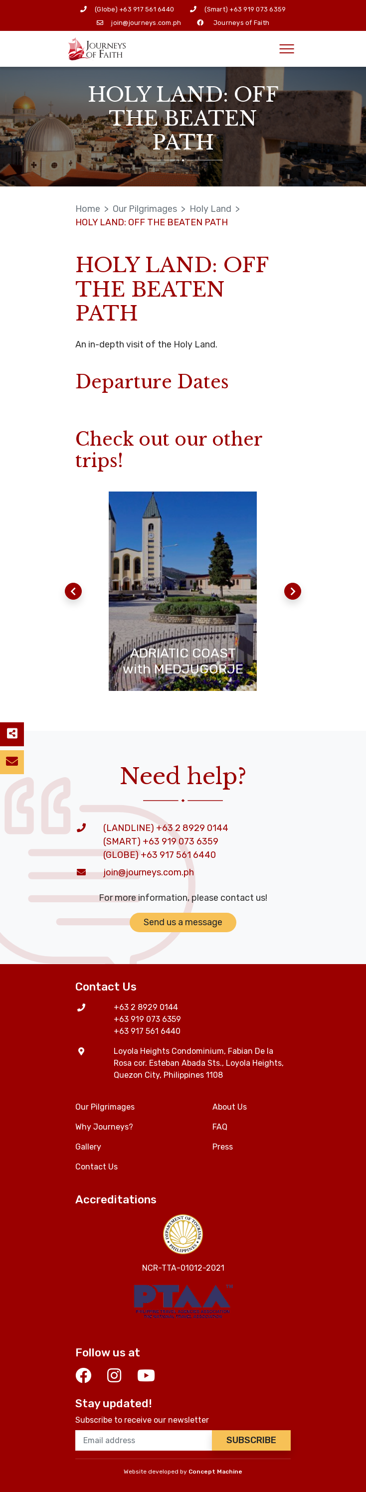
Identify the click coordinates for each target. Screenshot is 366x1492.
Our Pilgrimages (145, 208)
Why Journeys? (104, 1127)
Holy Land (210, 208)
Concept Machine (215, 1471)
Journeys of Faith (241, 22)
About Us (229, 1107)
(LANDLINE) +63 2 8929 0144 (165, 828)
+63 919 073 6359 (257, 9)
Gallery (88, 1147)
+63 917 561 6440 (146, 9)
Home (87, 208)
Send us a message (183, 922)
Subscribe (251, 1440)
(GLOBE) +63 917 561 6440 (159, 854)
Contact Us (96, 1166)
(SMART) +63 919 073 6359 (160, 841)
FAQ (219, 1127)
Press (222, 1147)
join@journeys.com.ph (146, 22)
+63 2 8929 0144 (146, 1007)
